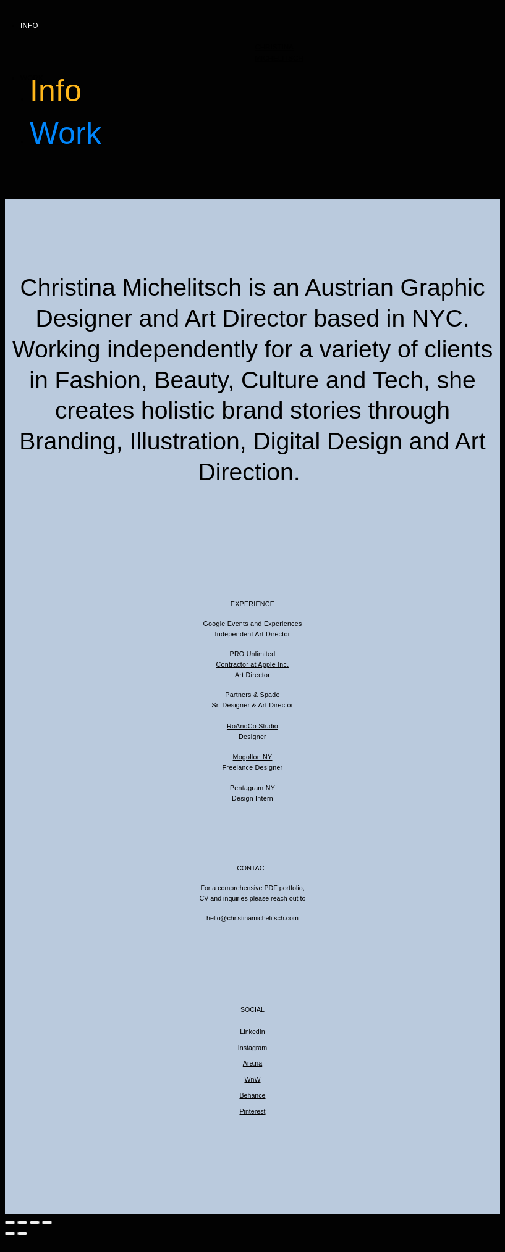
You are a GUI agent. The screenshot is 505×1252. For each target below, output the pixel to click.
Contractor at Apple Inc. (252, 664)
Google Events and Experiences (252, 623)
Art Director (252, 674)
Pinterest (252, 1111)
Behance (252, 1095)
